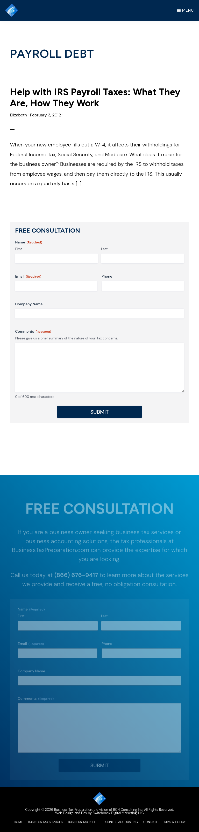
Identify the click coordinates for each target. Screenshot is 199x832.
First (18, 249)
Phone (107, 276)
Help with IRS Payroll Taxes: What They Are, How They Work (95, 97)
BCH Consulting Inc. (128, 809)
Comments (33, 331)
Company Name (28, 304)
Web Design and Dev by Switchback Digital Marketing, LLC (99, 813)
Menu (188, 10)
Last (104, 249)
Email (28, 276)
